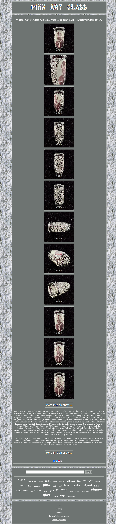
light (29, 486)
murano (61, 490)
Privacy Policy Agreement (59, 516)
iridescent (71, 481)
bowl (67, 485)
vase (21, 480)
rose (25, 490)
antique (88, 480)
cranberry (37, 486)
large (62, 495)
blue (79, 481)
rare (39, 490)
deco (22, 485)
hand (97, 485)
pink (46, 485)
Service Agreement (59, 520)
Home (59, 505)
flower (78, 491)
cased (32, 491)
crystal (55, 481)
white (18, 490)
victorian (41, 481)
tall (60, 486)
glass (47, 494)
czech (98, 481)
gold (52, 490)
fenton (77, 485)
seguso (45, 491)
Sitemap (59, 509)
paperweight (32, 481)
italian (56, 496)
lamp (48, 480)
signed (88, 485)
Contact (59, 512)
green (71, 491)
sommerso (85, 491)
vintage (96, 490)
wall (54, 486)
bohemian (71, 496)
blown (61, 481)
